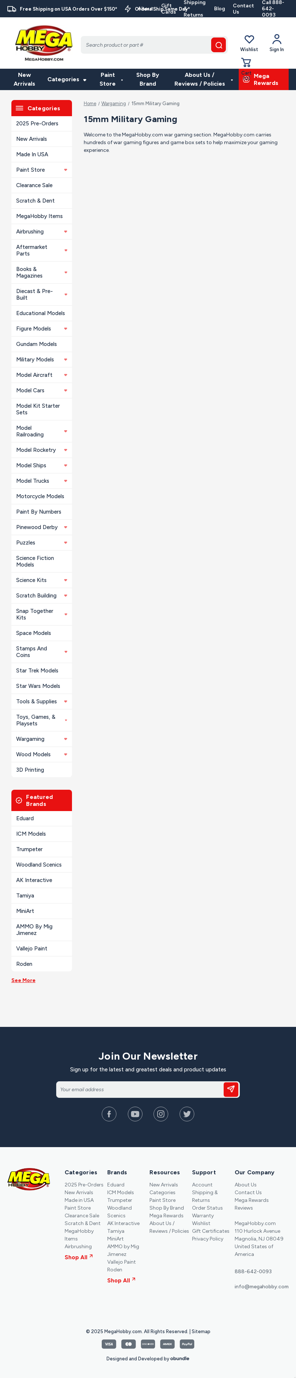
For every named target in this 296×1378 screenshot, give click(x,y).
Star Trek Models (37, 670)
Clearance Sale (34, 185)
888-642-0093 (253, 1271)
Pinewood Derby (42, 527)
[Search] (154, 45)
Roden (24, 964)
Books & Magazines (42, 272)
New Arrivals (24, 79)
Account (202, 1185)
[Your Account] (277, 43)
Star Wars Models (38, 686)
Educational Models (40, 313)
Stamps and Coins (42, 651)
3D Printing (30, 770)
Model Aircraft (42, 375)
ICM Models (31, 834)
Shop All (79, 1257)
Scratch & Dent (35, 200)
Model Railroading (42, 431)
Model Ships (42, 465)
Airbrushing (42, 231)
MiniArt (25, 911)
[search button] (218, 45)
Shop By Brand (147, 79)
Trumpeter (29, 849)
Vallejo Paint (31, 948)
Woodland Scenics (39, 864)
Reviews (244, 1208)
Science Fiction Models (35, 561)
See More (23, 980)
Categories (66, 79)
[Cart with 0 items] (246, 69)
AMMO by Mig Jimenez (34, 929)
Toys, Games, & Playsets (42, 720)
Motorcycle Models (40, 496)
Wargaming (42, 739)
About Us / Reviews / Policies (203, 79)
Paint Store (111, 79)
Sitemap (201, 1331)
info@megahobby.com (262, 1287)
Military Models (42, 359)
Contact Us (243, 9)
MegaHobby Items (39, 216)
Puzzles (42, 542)
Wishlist (249, 42)
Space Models (33, 633)
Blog (219, 9)
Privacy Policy (207, 1239)
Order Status (207, 1208)
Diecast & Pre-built (42, 294)
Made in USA (32, 154)
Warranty (203, 1216)
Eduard (25, 818)
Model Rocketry (42, 450)
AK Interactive (34, 880)
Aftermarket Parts (42, 250)
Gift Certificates (211, 1231)
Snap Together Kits (42, 614)
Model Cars (42, 390)
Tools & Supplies (42, 701)
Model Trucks (42, 481)
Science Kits (42, 580)
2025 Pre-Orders (37, 123)
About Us (246, 1185)
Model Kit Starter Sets (38, 409)
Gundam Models (36, 344)
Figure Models (42, 328)
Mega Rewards (166, 1216)
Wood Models (42, 754)
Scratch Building (42, 595)
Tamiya (25, 895)
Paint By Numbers (38, 511)
